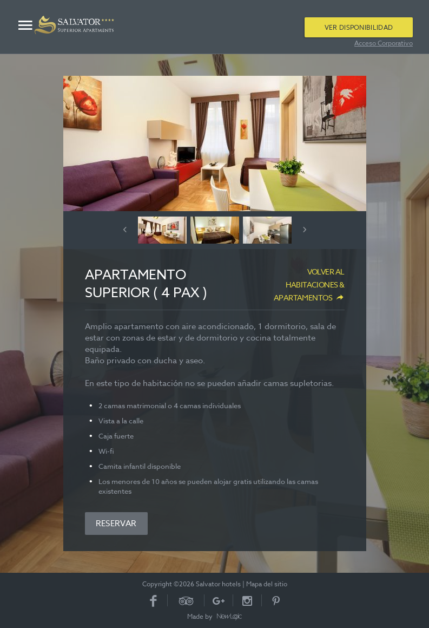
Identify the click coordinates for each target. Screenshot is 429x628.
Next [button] (305, 230)
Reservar (116, 523)
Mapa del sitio (266, 583)
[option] (214, 143)
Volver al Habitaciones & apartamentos (309, 284)
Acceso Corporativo (383, 43)
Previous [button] (125, 230)
